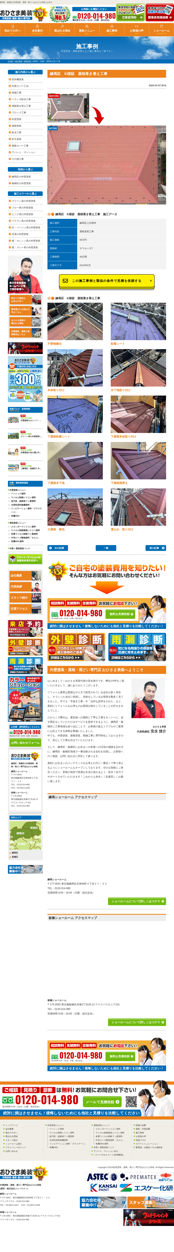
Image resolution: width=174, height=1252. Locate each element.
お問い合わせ (11, 1151)
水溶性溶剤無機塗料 (20, 505)
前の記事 (154, 548)
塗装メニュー (87, 32)
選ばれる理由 (62, 32)
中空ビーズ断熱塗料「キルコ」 (25, 538)
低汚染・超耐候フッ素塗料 (23, 501)
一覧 (106, 548)
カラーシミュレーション (147, 1144)
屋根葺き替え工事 (21, 106)
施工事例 (111, 32)
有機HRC (15, 516)
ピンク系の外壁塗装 (22, 214)
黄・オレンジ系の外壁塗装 (26, 240)
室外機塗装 (18, 79)
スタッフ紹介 (26, 598)
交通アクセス (26, 609)
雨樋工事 (16, 92)
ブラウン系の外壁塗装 (24, 220)
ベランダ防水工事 (21, 99)
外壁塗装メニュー (55, 1125)
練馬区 (15, 853)
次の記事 (59, 548)
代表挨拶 (26, 586)
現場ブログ (141, 1140)
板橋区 (15, 857)
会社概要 (26, 575)
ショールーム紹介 (13, 1144)
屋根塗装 (16, 125)
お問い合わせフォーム (25, 742)
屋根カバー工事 (20, 145)
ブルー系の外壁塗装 (22, 207)
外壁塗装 (16, 119)
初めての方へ (12, 32)
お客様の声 (136, 32)
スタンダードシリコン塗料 (23, 526)
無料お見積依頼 (120, 614)
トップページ (11, 1125)
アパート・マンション (24, 152)
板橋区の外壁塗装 (21, 183)
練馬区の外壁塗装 (21, 176)
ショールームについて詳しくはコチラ (136, 901)
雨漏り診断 (141, 1125)
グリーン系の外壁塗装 (24, 201)
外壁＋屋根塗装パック (19, 548)
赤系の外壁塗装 (20, 234)
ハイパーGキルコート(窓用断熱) (108, 1155)
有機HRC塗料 (17, 541)
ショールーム (161, 32)
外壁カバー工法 (20, 86)
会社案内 (37, 32)
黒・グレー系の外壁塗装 (25, 247)
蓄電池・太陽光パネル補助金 (149, 1147)
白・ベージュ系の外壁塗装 (26, 227)
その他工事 (18, 159)
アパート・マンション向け (106, 1151)
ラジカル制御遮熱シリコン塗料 (25, 530)
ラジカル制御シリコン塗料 (23, 497)
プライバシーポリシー (15, 1147)
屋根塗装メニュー (102, 1125)
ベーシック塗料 (18, 493)
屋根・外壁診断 (143, 1129)
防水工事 (16, 132)
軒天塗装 (16, 139)
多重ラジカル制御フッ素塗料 (24, 534)
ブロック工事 (19, 112)
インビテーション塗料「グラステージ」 (26, 510)
